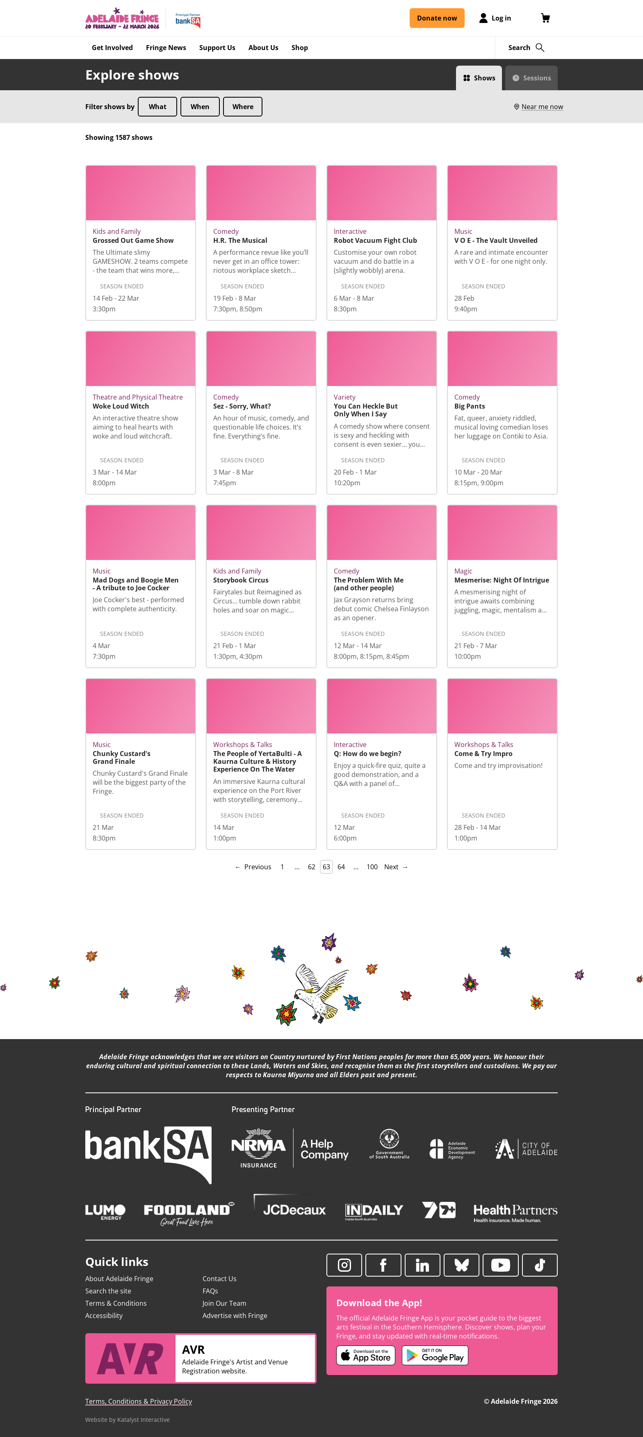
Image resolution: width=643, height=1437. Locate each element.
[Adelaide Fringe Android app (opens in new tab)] (435, 1355)
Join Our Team (224, 1303)
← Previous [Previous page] (253, 866)
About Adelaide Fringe (119, 1278)
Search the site (108, 1290)
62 (311, 866)
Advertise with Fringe (235, 1315)
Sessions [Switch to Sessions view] (537, 77)
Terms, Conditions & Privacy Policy (138, 1401)
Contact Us (220, 1278)
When (200, 106)
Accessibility (104, 1315)
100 (372, 866)
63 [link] (326, 866)
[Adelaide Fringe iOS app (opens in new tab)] (365, 1355)
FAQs (210, 1290)
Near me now (538, 106)
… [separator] (296, 866)
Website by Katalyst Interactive (127, 1419)
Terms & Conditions (116, 1303)
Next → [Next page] (396, 866)
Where (243, 106)
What (157, 106)
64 (341, 866)
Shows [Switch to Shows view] (484, 77)
